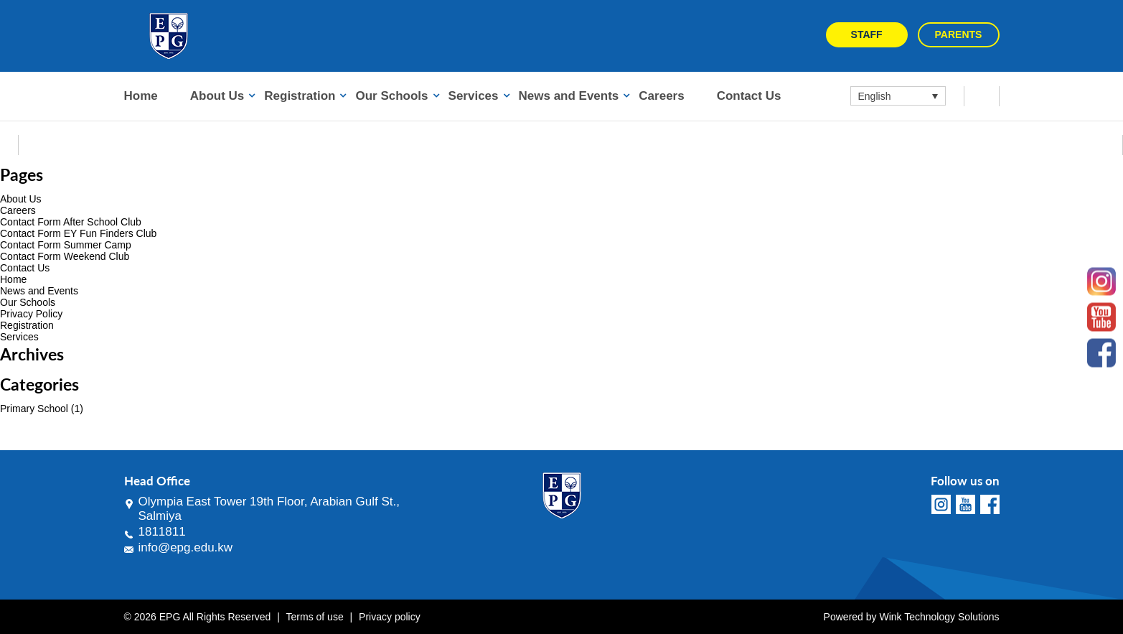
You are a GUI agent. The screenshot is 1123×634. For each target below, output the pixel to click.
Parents (958, 34)
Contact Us (749, 96)
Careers (661, 96)
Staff (867, 34)
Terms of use (315, 617)
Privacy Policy (31, 314)
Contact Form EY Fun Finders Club (78, 233)
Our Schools (391, 96)
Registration (299, 96)
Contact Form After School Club (70, 222)
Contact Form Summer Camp (65, 245)
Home (141, 96)
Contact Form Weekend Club (64, 256)
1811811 (162, 532)
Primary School (34, 408)
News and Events (569, 96)
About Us (217, 96)
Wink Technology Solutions (939, 617)
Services (473, 96)
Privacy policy (389, 617)
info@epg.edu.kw (185, 547)
